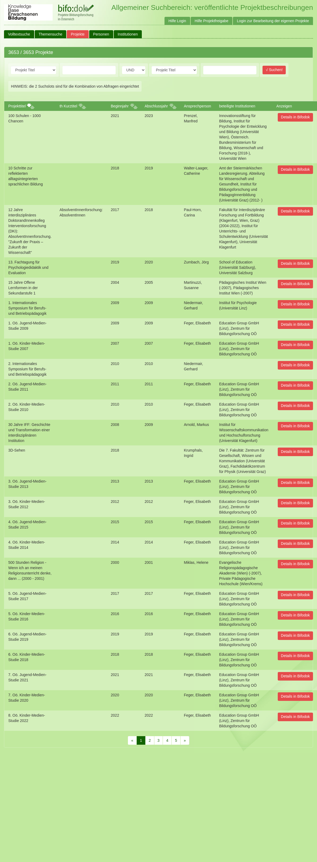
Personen (101, 34)
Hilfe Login (177, 21)
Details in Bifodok (295, 117)
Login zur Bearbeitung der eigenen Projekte (273, 21)
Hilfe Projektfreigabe (211, 21)
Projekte (77, 34)
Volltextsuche (19, 34)
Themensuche (50, 34)
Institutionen (128, 34)
